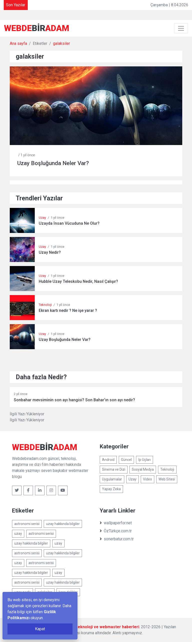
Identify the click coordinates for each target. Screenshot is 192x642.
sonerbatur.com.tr (117, 539)
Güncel (126, 460)
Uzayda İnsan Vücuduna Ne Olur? (69, 223)
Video (147, 479)
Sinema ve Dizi (113, 469)
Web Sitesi (166, 479)
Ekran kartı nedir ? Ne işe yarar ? (68, 310)
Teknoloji (45, 305)
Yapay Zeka (111, 489)
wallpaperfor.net (116, 523)
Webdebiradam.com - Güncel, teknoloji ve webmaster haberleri (79, 626)
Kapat (40, 628)
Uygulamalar (112, 479)
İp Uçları (144, 460)
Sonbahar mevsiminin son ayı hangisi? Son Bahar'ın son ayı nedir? (74, 400)
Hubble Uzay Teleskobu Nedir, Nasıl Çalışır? (78, 281)
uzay (18, 534)
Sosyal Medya (143, 469)
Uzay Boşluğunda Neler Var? (53, 163)
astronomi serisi (27, 524)
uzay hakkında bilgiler (63, 524)
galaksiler (61, 43)
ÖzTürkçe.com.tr (116, 531)
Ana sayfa (18, 43)
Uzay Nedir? (50, 252)
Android (108, 460)
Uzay (42, 217)
